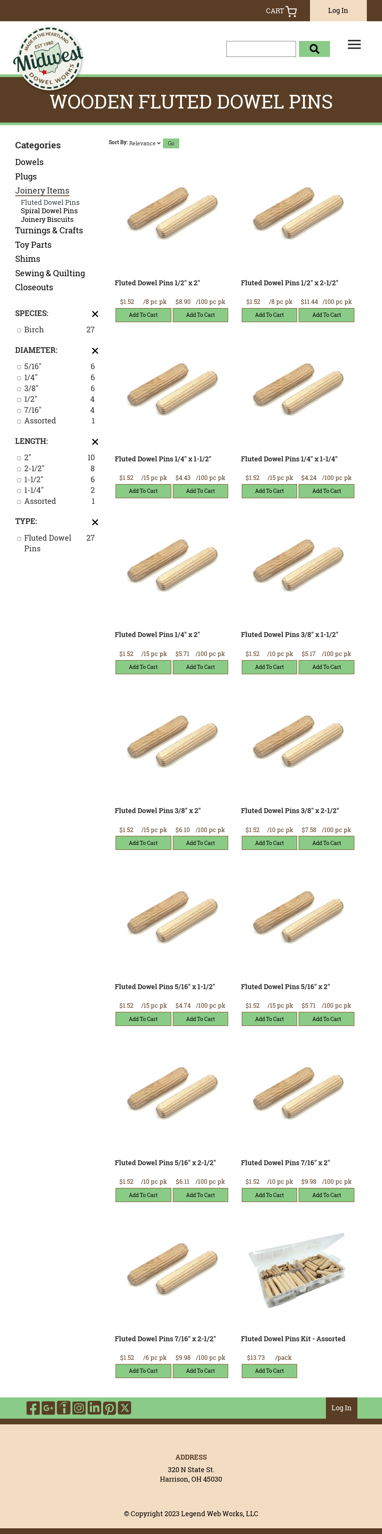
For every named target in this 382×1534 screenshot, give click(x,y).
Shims (27, 258)
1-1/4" (59, 490)
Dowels (29, 162)
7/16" (59, 410)
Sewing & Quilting (50, 273)
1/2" (59, 399)
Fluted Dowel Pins (50, 202)
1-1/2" (59, 479)
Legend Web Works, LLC (219, 1513)
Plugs (26, 176)
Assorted (59, 420)
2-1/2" (59, 468)
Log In (338, 10)
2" (59, 457)
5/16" (59, 366)
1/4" (59, 377)
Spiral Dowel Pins (49, 210)
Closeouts (34, 287)
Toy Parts (33, 244)
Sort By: (118, 142)
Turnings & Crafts (49, 230)
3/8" (59, 388)
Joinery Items (42, 190)
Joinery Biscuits (47, 219)
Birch (59, 329)
